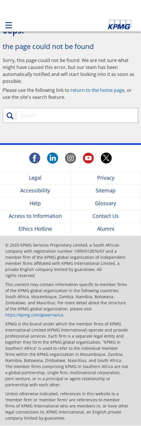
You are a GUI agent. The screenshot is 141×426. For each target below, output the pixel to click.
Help (35, 203)
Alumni (105, 229)
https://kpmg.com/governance (34, 315)
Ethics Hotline (35, 229)
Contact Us (105, 216)
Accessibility (35, 190)
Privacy (105, 178)
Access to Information (35, 216)
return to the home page (97, 90)
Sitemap (106, 190)
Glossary (105, 203)
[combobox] (73, 115)
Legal (35, 178)
